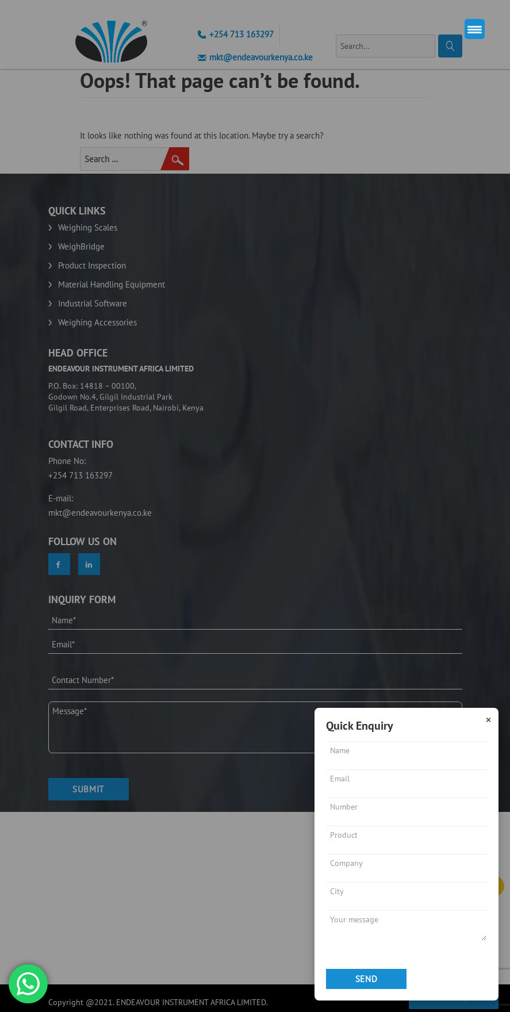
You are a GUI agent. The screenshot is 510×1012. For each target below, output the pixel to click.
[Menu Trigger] (475, 29)
